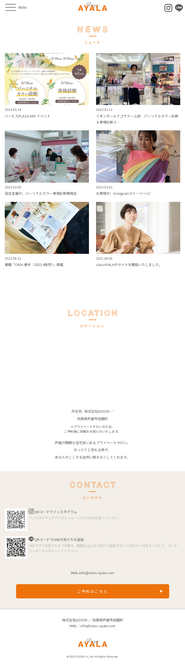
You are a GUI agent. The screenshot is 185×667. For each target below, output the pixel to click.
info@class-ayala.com (96, 572)
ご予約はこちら (92, 591)
